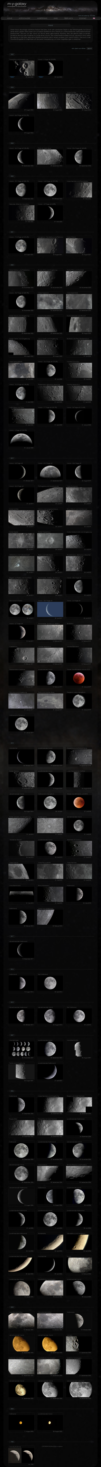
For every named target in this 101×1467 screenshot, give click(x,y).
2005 (12, 1307)
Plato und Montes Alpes (46, 692)
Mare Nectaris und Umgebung (48, 1096)
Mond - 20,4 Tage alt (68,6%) (76, 148)
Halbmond (70, 885)
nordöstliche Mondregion (46, 1358)
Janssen (69, 1335)
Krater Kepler (13, 532)
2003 (12, 1409)
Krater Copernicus (44, 532)
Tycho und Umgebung (17, 1063)
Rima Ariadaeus (43, 885)
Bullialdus (70, 623)
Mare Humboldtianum (46, 316)
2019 (12, 458)
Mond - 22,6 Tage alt (74, 463)
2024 (12, 87)
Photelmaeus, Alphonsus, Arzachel (78, 555)
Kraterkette (42, 1233)
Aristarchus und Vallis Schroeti (19, 555)
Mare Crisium (71, 237)
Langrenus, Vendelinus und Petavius (50, 237)
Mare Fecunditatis (44, 863)
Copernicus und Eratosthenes (77, 748)
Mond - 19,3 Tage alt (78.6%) (19, 384)
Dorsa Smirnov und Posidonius (19, 270)
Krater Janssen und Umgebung (19, 817)
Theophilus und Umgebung (18, 59)
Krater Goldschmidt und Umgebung (79, 532)
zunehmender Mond (45, 669)
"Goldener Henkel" (15, 840)
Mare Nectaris (71, 863)
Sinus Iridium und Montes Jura (19, 92)
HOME (9, 18)
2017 (12, 936)
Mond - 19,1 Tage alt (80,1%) (19, 181)
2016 (12, 969)
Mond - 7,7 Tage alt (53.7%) (47, 407)
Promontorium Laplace (17, 669)
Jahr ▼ (89, 48)
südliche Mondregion (16, 1358)
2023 (12, 143)
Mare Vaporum (43, 293)
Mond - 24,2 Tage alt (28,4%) (19, 148)
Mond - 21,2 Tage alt (45, 463)
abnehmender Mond (16, 794)
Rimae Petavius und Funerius (77, 1165)
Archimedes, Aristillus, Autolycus (49, 578)
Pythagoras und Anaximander (48, 486)
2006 (12, 1091)
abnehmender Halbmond (18, 941)
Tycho (69, 1256)
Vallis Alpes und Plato (16, 407)
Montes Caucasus (73, 362)
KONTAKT (82, 18)
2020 (12, 265)
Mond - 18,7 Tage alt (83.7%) (19, 293)
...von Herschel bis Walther (76, 771)
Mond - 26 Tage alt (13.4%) (76, 407)
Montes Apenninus (73, 384)
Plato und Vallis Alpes (45, 555)
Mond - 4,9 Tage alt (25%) (47, 204)
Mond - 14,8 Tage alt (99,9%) (48, 181)
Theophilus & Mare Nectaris (47, 1119)
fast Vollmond (43, 974)
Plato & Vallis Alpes (44, 148)
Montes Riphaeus (73, 646)
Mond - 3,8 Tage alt (16, 463)
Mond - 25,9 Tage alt (45, 601)
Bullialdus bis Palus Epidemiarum (78, 339)
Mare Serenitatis (72, 293)
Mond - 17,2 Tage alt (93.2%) (19, 237)
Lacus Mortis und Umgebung (48, 339)
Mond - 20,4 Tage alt (74, 578)
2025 (12, 54)
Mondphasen (14, 1040)
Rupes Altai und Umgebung (47, 270)
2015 (12, 1002)
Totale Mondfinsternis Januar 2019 (78, 669)
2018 (12, 743)
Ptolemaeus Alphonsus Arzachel (49, 384)
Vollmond (12, 1142)
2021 (12, 232)
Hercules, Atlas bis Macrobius (19, 204)
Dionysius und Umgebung (18, 692)
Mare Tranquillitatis (15, 362)
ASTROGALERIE (24, 18)
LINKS (56, 18)
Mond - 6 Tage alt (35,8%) (47, 59)
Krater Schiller (71, 92)
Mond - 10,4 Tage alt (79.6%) (48, 362)
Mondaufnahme (15, 1447)
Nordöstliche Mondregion (47, 1279)
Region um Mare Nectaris (75, 1096)
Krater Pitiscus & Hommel (75, 270)
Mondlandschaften (16, 1312)
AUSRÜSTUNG (42, 18)
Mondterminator (15, 885)
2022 (12, 176)
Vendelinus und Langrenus (76, 1233)
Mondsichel (13, 748)
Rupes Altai (13, 1119)
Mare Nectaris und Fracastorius (77, 181)
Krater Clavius (14, 771)
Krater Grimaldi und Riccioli (76, 316)
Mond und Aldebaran (45, 908)
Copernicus (13, 646)
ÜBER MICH (68, 18)
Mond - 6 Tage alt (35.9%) (18, 430)
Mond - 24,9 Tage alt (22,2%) (19, 115)
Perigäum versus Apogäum (76, 692)
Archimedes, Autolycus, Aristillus (49, 623)
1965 (12, 1442)
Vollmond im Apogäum (46, 794)
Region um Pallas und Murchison (20, 578)
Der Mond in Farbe (15, 601)
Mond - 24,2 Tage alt (16, 486)
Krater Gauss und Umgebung (19, 316)
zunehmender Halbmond (47, 1063)
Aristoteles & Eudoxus (74, 840)
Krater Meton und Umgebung (19, 339)
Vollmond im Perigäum (17, 715)
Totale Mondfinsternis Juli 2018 (77, 794)
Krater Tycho (42, 817)
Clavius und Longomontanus (48, 509)
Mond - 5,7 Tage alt (16, 623)
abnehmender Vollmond (75, 1381)
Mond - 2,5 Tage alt (73, 601)
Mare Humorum (43, 92)
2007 (12, 1035)
